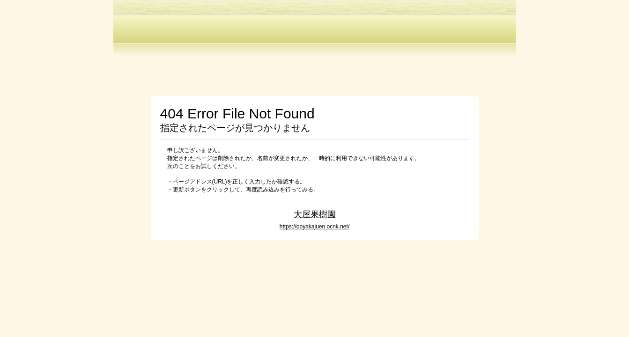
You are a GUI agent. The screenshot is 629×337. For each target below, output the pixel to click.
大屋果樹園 (315, 214)
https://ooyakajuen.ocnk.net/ (314, 226)
